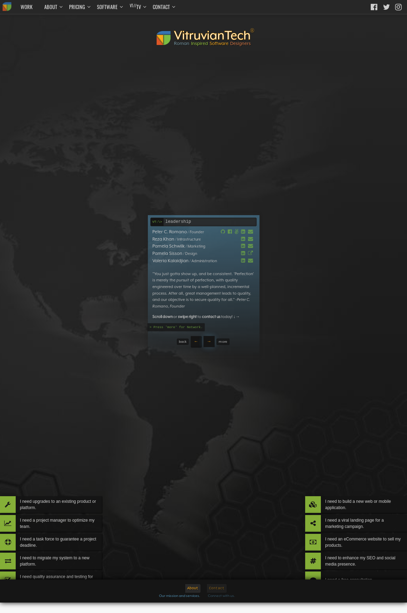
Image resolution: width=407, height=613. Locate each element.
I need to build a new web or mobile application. (356, 474)
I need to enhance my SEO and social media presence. (352, 549)
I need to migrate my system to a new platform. (62, 549)
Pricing (77, 6)
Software (107, 6)
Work (26, 6)
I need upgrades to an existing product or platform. (59, 474)
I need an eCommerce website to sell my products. (357, 524)
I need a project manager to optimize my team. (66, 499)
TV (135, 6)
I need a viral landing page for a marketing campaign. (352, 499)
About (50, 6)
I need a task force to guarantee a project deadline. (63, 524)
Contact (161, 6)
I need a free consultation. (346, 574)
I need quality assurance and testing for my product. (65, 574)
